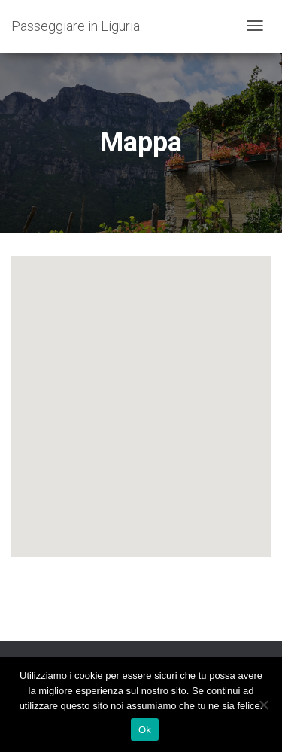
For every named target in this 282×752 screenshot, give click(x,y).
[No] (263, 704)
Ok (144, 729)
